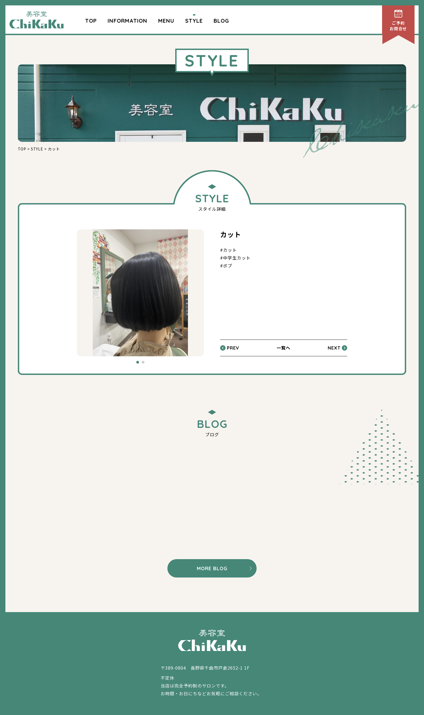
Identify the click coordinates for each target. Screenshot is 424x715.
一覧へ (283, 347)
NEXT (334, 348)
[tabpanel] (140, 292)
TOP (91, 20)
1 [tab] (137, 362)
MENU (166, 20)
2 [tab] (143, 362)
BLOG (221, 20)
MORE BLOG (212, 568)
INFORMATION (127, 20)
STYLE (194, 20)
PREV (233, 348)
